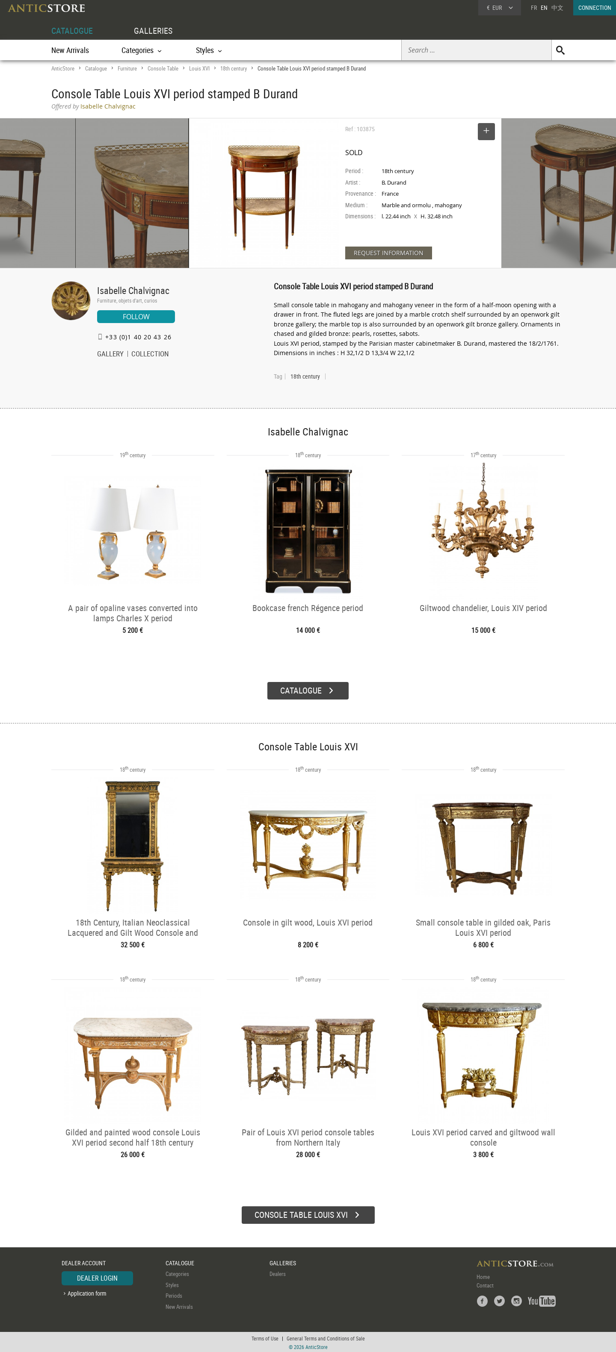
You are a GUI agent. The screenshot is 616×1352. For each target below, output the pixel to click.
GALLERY (110, 355)
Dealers (278, 1272)
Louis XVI (199, 68)
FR (534, 7)
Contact (485, 1284)
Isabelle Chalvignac (133, 290)
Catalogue (96, 68)
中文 (557, 7)
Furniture (127, 68)
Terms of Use (265, 1337)
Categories (177, 1272)
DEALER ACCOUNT (84, 1262)
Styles (172, 1283)
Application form (87, 1292)
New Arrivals (70, 50)
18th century (233, 68)
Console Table (163, 68)
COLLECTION (150, 355)
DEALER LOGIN (97, 1276)
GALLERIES (153, 30)
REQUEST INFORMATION (389, 253)
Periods (174, 1294)
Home (483, 1275)
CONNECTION (594, 7)
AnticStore (62, 68)
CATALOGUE (72, 30)
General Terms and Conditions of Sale (326, 1337)
